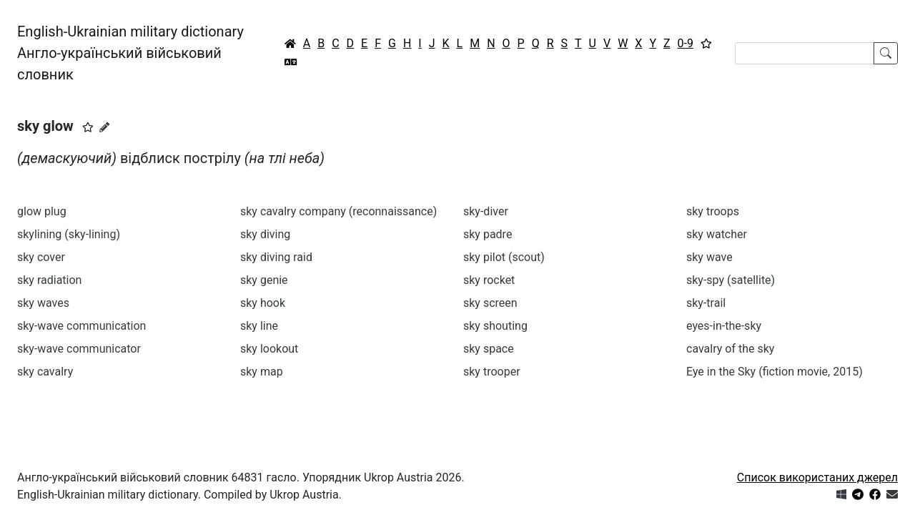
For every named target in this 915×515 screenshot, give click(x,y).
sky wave (709, 257)
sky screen (490, 303)
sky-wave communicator (79, 348)
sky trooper (491, 371)
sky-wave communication (81, 326)
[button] (88, 127)
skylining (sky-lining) (68, 234)
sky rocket (489, 280)
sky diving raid (276, 257)
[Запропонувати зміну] (104, 127)
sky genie (264, 280)
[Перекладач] (291, 62)
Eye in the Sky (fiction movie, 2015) (774, 371)
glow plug (41, 211)
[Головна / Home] (290, 43)
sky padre (487, 234)
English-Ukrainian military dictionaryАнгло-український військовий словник (130, 53)
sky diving (265, 234)
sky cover (41, 257)
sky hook (262, 303)
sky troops (712, 211)
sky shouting (495, 326)
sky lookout (269, 348)
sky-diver (485, 211)
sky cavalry (45, 371)
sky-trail (706, 303)
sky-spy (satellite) (730, 280)
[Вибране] (706, 43)
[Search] (804, 53)
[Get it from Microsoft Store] (841, 494)
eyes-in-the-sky (723, 326)
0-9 (685, 43)
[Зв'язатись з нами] (892, 494)
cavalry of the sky (730, 348)
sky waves (43, 303)
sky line (259, 326)
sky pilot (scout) (504, 257)
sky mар (261, 371)
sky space (488, 348)
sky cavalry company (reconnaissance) (338, 211)
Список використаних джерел (817, 477)
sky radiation (49, 280)
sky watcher (716, 234)
